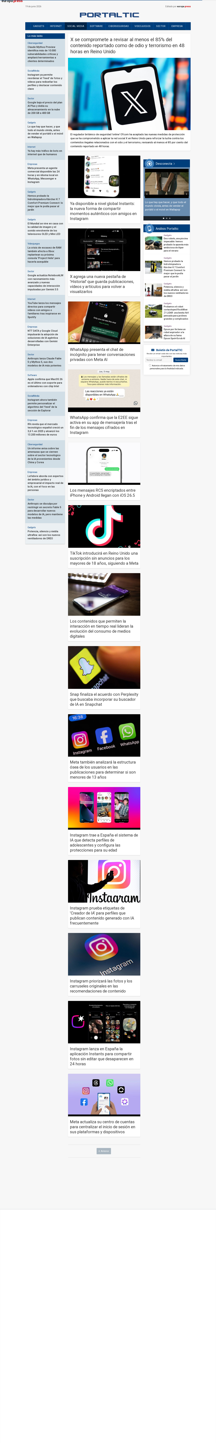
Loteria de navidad (65, 1380)
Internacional (46, 1339)
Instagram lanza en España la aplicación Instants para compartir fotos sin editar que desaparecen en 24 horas (101, 1056)
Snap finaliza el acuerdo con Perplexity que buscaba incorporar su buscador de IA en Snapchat (104, 699)
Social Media (75, 26)
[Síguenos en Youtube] (111, 1366)
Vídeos (42, 1349)
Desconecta (127, 1339)
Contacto (29, 1375)
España (42, 1335)
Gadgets (38, 26)
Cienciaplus (86, 1339)
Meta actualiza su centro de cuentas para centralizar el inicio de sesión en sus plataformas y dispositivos (102, 1127)
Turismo (167, 1335)
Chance (124, 1330)
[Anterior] (146, 193)
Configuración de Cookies (38, 1380)
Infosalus (126, 1349)
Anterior (105, 1151)
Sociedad (84, 1335)
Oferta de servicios (91, 1375)
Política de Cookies (114, 1375)
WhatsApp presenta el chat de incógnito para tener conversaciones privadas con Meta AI (102, 355)
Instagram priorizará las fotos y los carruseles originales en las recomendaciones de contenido (101, 986)
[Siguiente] (186, 193)
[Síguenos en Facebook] (98, 1366)
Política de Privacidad (138, 1375)
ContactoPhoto (172, 1344)
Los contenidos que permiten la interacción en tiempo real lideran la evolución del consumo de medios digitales (101, 628)
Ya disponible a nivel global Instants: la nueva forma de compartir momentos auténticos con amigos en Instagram (103, 211)
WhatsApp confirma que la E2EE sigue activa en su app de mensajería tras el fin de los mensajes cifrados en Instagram (104, 425)
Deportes (43, 1344)
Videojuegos (142, 26)
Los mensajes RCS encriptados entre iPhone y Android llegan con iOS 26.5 (102, 492)
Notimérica (168, 1339)
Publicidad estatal (103, 1380)
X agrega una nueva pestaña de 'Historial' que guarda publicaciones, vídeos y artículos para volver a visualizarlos (102, 284)
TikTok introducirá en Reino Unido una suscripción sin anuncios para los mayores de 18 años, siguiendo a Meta (104, 558)
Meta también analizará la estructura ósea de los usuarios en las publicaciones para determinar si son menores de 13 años (103, 769)
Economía (85, 1330)
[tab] (163, 218)
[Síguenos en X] (104, 1366)
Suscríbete (180, 360)
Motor (166, 1330)
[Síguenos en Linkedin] (118, 1366)
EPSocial (84, 1349)
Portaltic (85, 1344)
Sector (160, 26)
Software (96, 26)
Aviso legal (43, 1375)
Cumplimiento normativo (65, 1375)
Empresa (177, 26)
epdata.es (126, 1344)
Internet (56, 26)
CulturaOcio (128, 1335)
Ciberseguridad (118, 26)
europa (184, 6)
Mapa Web (158, 1375)
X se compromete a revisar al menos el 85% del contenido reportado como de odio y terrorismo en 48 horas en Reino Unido (127, 45)
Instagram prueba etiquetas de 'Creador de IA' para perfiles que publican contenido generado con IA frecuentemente (102, 915)
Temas (170, 1375)
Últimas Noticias (48, 1330)
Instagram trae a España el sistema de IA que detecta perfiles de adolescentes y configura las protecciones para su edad (104, 842)
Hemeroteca (84, 1380)
